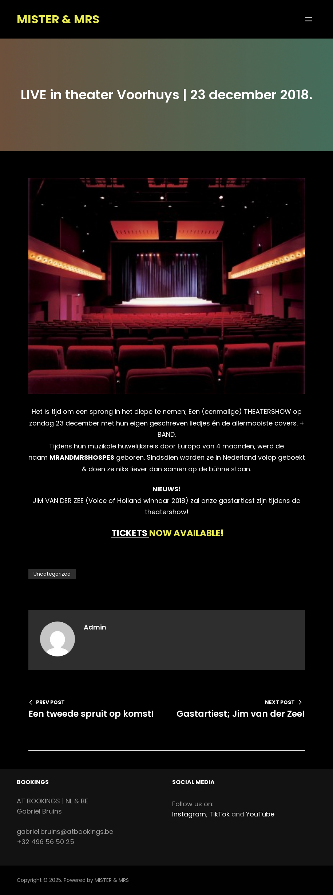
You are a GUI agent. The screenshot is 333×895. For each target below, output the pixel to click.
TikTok (219, 814)
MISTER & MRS (58, 19)
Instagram (189, 814)
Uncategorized (52, 574)
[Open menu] (308, 19)
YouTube (260, 814)
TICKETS (130, 533)
